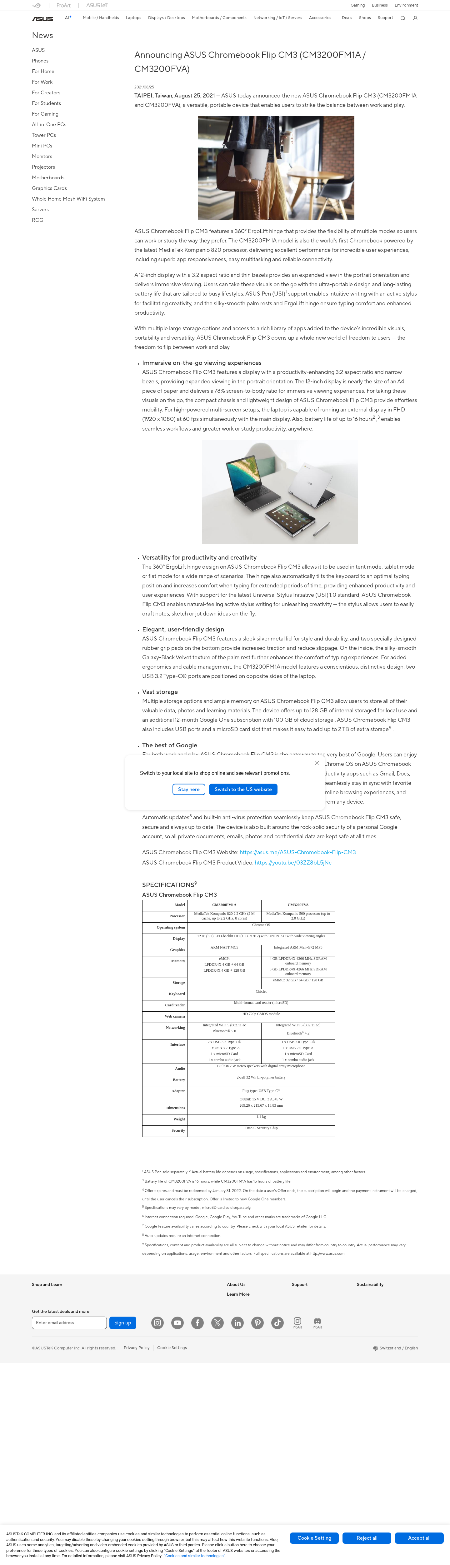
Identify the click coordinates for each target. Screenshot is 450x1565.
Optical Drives (110, 1414)
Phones (39, 1307)
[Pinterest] (257, 1524)
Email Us (300, 1342)
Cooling (104, 1378)
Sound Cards (109, 1402)
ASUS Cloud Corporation (250, 1366)
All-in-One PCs (45, 1426)
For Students (44, 1367)
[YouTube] (177, 1524)
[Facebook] (197, 1524)
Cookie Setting (314, 1538)
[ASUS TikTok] (277, 1524)
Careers (234, 1307)
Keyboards (171, 1362)
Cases (102, 1366)
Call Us (298, 1354)
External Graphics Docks (119, 1438)
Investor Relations (243, 1330)
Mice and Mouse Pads (181, 1374)
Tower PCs (42, 1438)
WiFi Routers (173, 1307)
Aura (231, 1495)
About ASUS (238, 1295)
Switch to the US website (243, 789)
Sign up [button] (122, 1525)
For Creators (44, 1355)
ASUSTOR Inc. (240, 1354)
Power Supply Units (115, 1390)
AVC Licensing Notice (247, 1459)
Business (380, 5)
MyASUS (300, 1409)
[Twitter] (217, 1524)
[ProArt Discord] (317, 1524)
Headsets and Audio (179, 1386)
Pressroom (237, 1342)
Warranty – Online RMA (313, 1295)
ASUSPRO (237, 1435)
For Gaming (42, 1379)
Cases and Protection (181, 1422)
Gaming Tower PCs (114, 1295)
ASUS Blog (237, 1471)
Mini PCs (105, 1319)
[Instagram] (157, 1524)
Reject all (367, 1538)
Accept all (419, 1538)
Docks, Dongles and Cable (185, 1445)
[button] (358, 5)
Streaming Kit (173, 1398)
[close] (316, 762)
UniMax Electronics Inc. (248, 1378)
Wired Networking (178, 1338)
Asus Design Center (245, 1423)
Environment (406, 5)
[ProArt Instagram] (297, 1524)
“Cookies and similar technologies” (194, 1555)
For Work (40, 1343)
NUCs (102, 1307)
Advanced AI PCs (243, 1411)
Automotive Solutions (247, 1447)
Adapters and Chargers (182, 1434)
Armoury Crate (241, 1483)
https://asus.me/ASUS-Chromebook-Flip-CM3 (298, 852)
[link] (42, 19)
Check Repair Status (311, 1307)
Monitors (40, 1403)
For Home (41, 1331)
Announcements (242, 1319)
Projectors (41, 1415)
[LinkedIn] (237, 1524)
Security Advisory (308, 1385)
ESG (361, 1295)
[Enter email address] (69, 1524)
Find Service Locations (313, 1319)
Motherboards (110, 1343)
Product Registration (311, 1330)
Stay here (189, 789)
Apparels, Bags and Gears (184, 1410)
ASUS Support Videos (312, 1397)
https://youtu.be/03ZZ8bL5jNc (293, 862)
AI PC (232, 1400)
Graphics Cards (111, 1355)
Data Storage (109, 1426)
